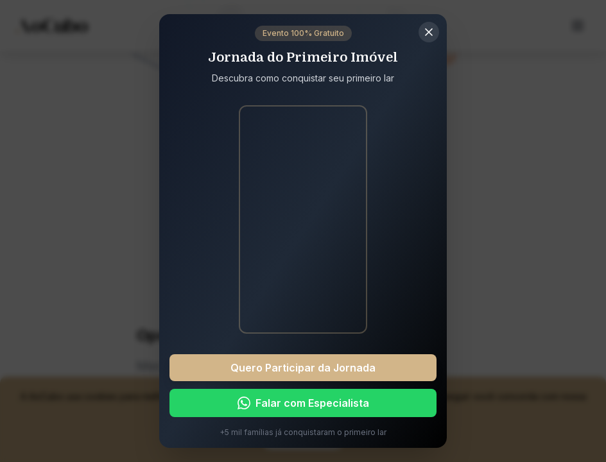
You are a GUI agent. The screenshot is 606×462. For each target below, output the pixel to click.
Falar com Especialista (303, 403)
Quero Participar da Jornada (303, 367)
